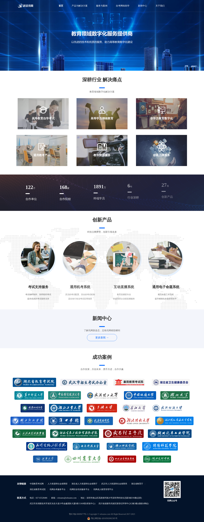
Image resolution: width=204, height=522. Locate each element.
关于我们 (160, 6)
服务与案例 (101, 6)
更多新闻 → (102, 337)
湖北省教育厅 (137, 484)
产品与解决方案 (80, 6)
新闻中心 (142, 6)
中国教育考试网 (37, 484)
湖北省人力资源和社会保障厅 (84, 484)
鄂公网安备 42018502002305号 (104, 518)
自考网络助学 (122, 6)
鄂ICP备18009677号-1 (78, 514)
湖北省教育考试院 (38, 489)
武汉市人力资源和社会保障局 (114, 484)
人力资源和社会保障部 (57, 484)
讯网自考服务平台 (57, 489)
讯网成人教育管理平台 (103, 489)
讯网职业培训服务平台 (79, 489)
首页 (61, 6)
